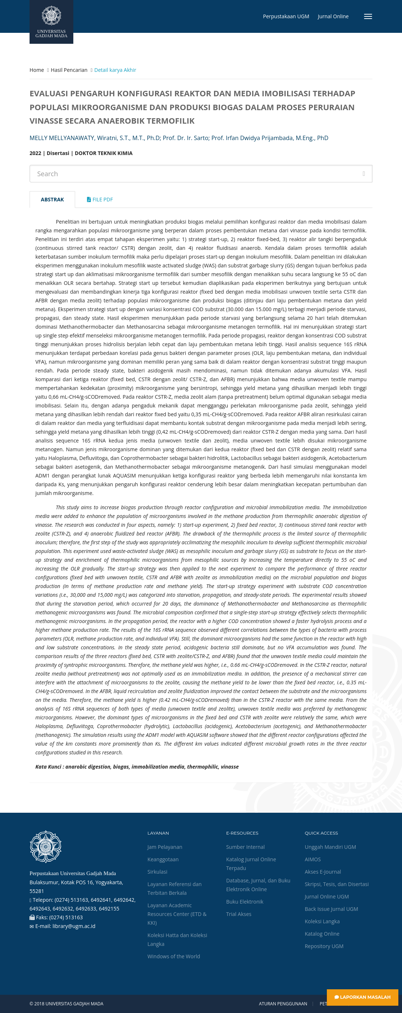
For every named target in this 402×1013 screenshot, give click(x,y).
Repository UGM (324, 946)
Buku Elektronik (244, 901)
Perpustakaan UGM (286, 16)
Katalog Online (322, 933)
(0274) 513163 (66, 917)
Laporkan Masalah (363, 997)
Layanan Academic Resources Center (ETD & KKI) (176, 914)
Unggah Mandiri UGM (330, 846)
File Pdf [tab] (100, 199)
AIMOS (313, 859)
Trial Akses (238, 913)
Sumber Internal (245, 846)
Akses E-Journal (323, 871)
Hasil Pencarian (69, 69)
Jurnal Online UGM (327, 896)
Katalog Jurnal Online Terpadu (251, 863)
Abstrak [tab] (52, 199)
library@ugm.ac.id (74, 926)
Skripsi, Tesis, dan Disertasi (337, 884)
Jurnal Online (333, 16)
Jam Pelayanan (164, 846)
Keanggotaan (163, 859)
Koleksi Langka (322, 921)
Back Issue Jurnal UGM (331, 908)
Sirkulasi (157, 871)
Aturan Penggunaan (283, 1004)
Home (37, 69)
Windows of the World (173, 956)
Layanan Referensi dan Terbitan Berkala (174, 888)
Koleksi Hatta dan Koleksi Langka (177, 939)
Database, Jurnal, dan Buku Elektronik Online (258, 885)
